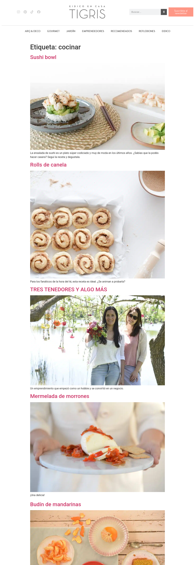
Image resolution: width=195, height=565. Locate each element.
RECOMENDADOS (121, 31)
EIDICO (166, 31)
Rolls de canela (48, 164)
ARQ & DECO (32, 31)
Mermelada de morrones (59, 396)
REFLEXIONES (147, 31)
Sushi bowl (43, 57)
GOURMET (53, 31)
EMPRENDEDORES (93, 31)
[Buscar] (164, 12)
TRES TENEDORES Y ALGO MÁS (68, 289)
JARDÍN (70, 31)
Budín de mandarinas (55, 504)
